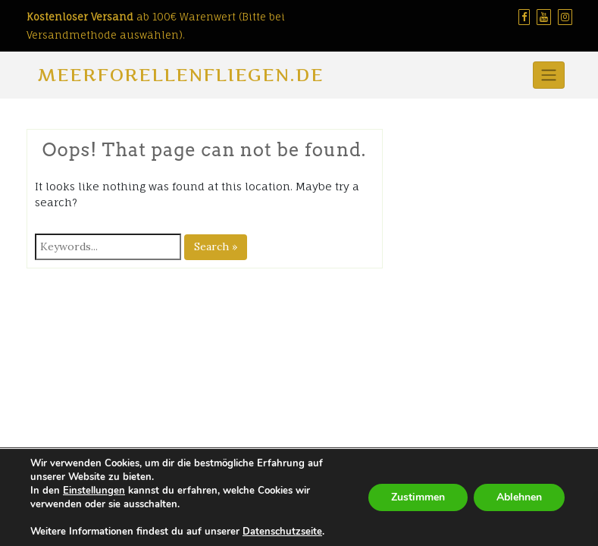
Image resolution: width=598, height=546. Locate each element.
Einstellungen (94, 490)
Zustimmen (418, 497)
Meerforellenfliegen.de (181, 75)
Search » (215, 246)
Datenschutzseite (282, 531)
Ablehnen (519, 497)
